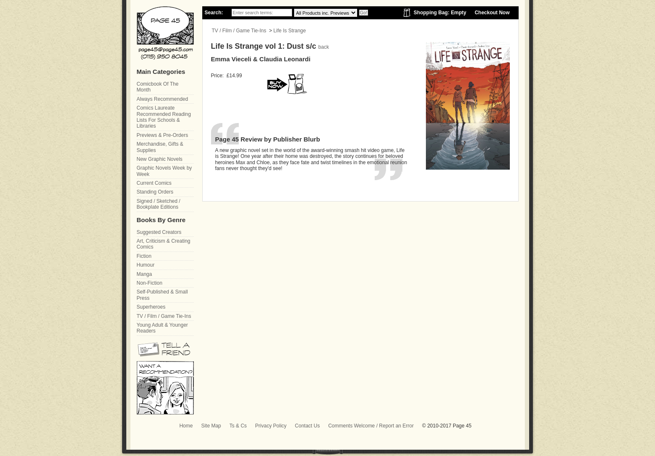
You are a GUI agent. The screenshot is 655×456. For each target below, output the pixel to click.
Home (186, 426)
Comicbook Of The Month (158, 87)
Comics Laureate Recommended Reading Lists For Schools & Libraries (164, 117)
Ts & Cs (238, 426)
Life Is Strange (290, 31)
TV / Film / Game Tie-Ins (239, 31)
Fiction (144, 256)
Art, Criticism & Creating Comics (163, 244)
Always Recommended (162, 99)
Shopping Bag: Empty (440, 13)
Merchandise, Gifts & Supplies (160, 147)
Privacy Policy (271, 426)
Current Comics (154, 183)
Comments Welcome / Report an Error (371, 426)
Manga (144, 274)
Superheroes (151, 307)
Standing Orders (155, 192)
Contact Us (307, 426)
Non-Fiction (149, 283)
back (323, 47)
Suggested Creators (159, 232)
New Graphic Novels (160, 159)
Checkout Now (492, 13)
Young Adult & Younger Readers (162, 328)
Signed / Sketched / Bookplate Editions (158, 204)
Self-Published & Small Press (162, 295)
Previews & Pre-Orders (162, 135)
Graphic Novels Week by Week (164, 171)
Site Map (211, 426)
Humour (146, 265)
